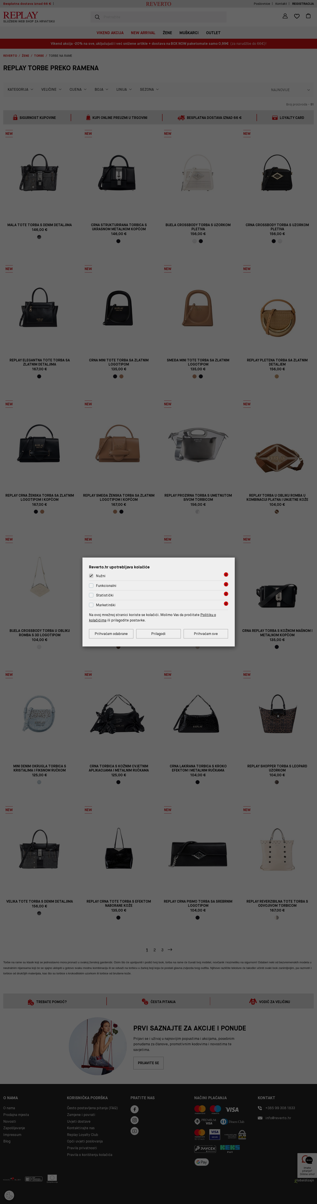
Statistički (105, 595)
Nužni (101, 576)
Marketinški (106, 605)
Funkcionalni (106, 585)
